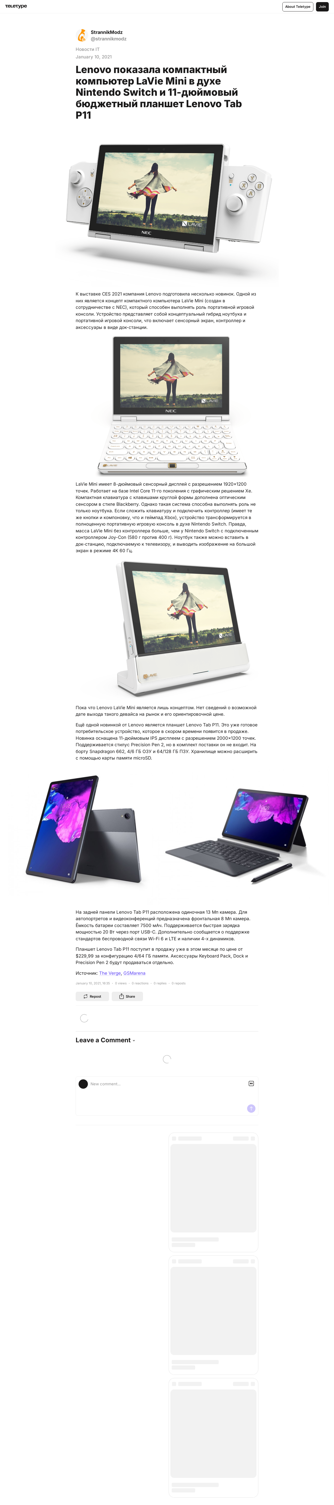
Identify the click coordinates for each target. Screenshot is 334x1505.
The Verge (110, 973)
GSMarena (134, 973)
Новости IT (88, 49)
